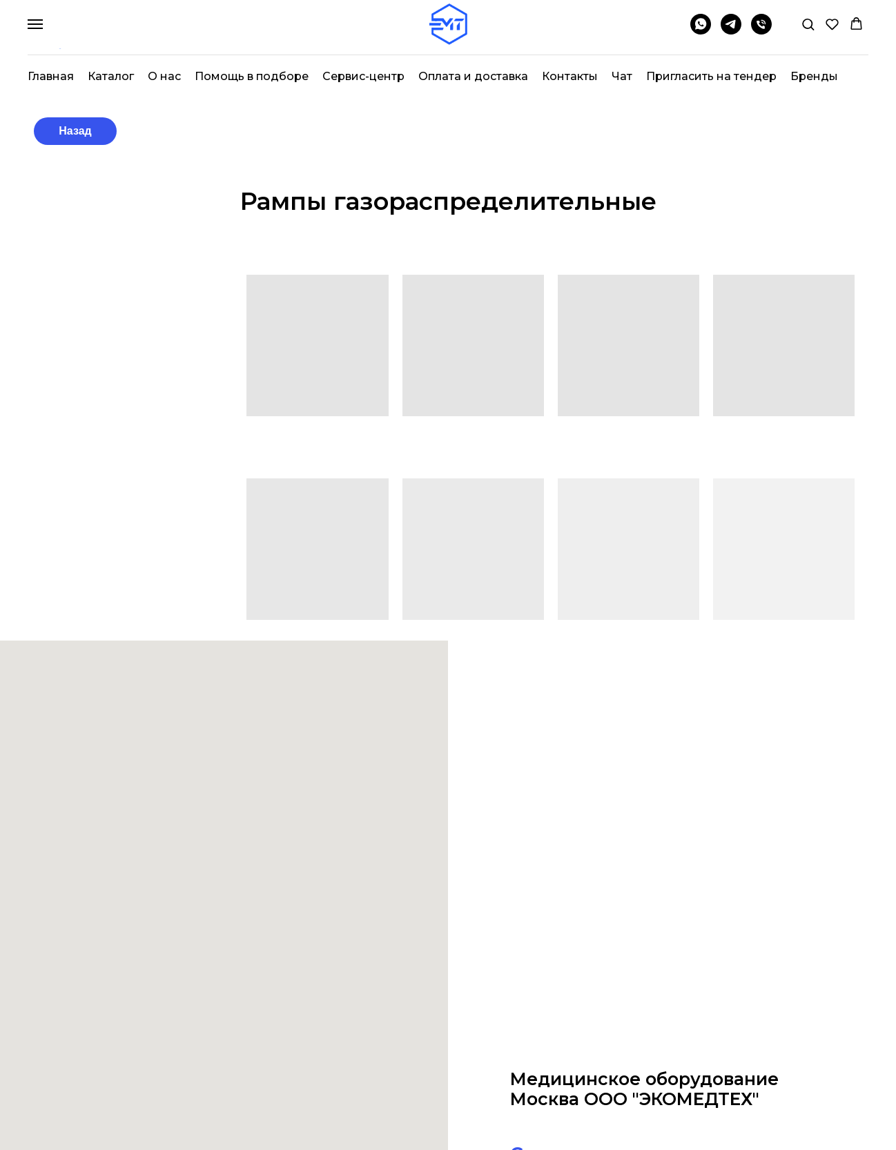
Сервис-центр (363, 76)
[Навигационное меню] (35, 24)
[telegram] (731, 31)
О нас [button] (164, 76)
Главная (51, 76)
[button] (808, 23)
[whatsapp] (700, 31)
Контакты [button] (570, 76)
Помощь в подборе (252, 76)
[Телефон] (761, 31)
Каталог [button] (111, 76)
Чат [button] (622, 76)
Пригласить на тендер (711, 76)
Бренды (814, 76)
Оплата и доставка (473, 76)
